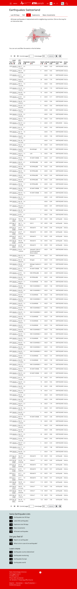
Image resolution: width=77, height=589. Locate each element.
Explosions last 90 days (21, 524)
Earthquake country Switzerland (24, 552)
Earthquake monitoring (21, 555)
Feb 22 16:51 (14, 219)
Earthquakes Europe (20, 559)
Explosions (36, 15)
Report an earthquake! (21, 540)
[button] (13, 4)
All (28, 15)
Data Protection (30, 583)
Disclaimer (19, 583)
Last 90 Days (15, 15)
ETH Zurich (17, 585)
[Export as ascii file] (60, 56)
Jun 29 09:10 (14, 246)
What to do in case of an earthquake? (25, 543)
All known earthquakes (21, 531)
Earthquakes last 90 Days (22, 517)
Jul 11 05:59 (14, 478)
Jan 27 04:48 (14, 228)
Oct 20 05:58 (14, 461)
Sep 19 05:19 (14, 457)
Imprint (11, 583)
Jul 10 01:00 (14, 470)
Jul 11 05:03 (14, 474)
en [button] (51, 3)
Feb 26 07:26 (14, 241)
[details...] (15, 66)
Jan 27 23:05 (14, 232)
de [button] (48, 3)
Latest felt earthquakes (21, 521)
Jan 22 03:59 (14, 465)
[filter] (11, 64)
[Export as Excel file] (56, 56)
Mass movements (49, 15)
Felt (23, 15)
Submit (51, 56)
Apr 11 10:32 (14, 224)
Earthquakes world (20, 562)
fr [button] (54, 3)
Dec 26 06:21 (14, 500)
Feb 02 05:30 (14, 491)
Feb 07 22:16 (14, 487)
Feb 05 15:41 (14, 483)
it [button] (57, 3)
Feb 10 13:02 (14, 496)
